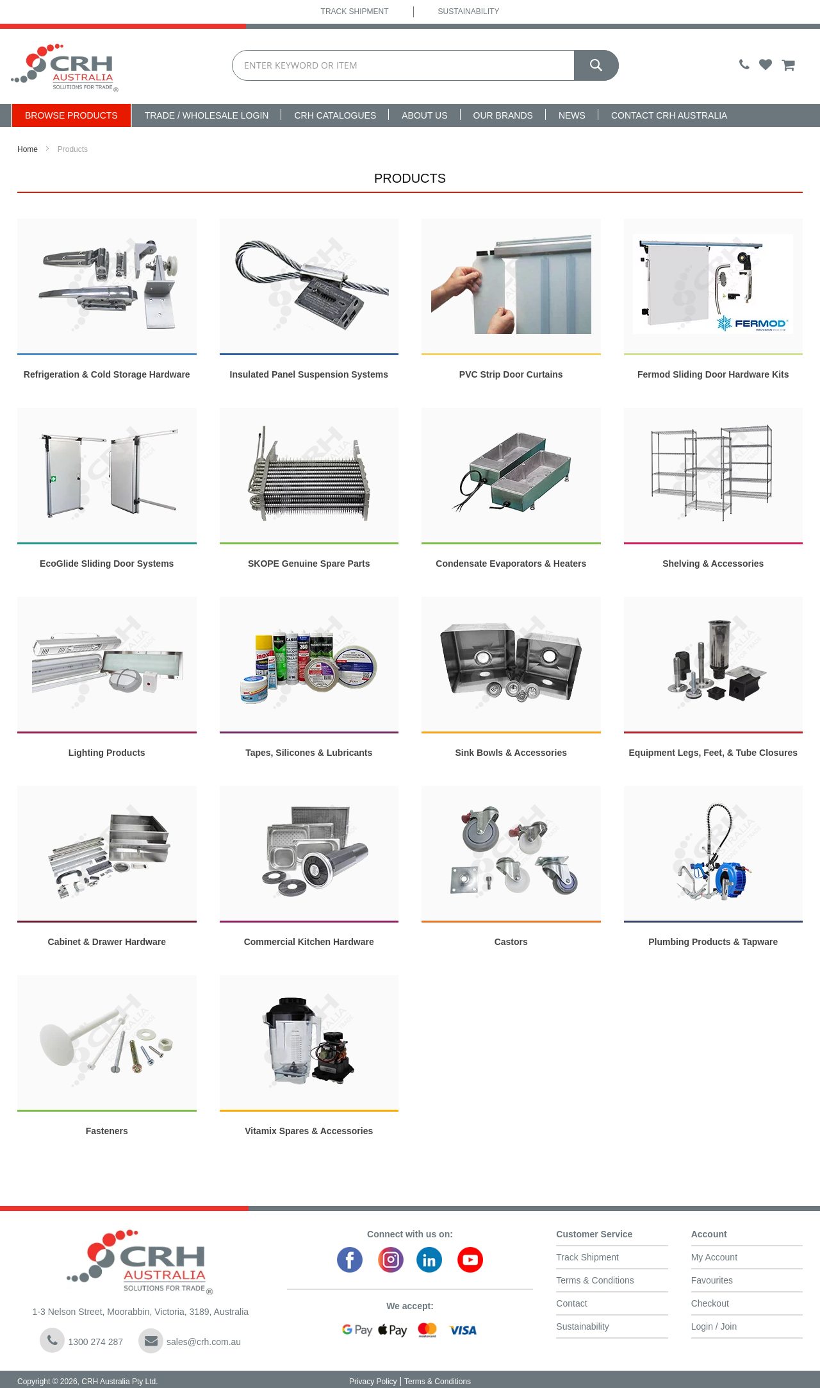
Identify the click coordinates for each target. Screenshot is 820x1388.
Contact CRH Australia (669, 115)
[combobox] (425, 65)
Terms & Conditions (595, 1280)
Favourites (712, 1280)
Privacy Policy (373, 1381)
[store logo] (65, 66)
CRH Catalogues (335, 115)
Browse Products (71, 115)
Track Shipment (355, 11)
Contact (571, 1303)
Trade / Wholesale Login (207, 115)
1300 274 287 (81, 1340)
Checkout (710, 1303)
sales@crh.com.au (189, 1340)
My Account (714, 1257)
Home (27, 149)
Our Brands (503, 115)
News (572, 115)
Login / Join (714, 1326)
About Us (424, 115)
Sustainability (469, 11)
